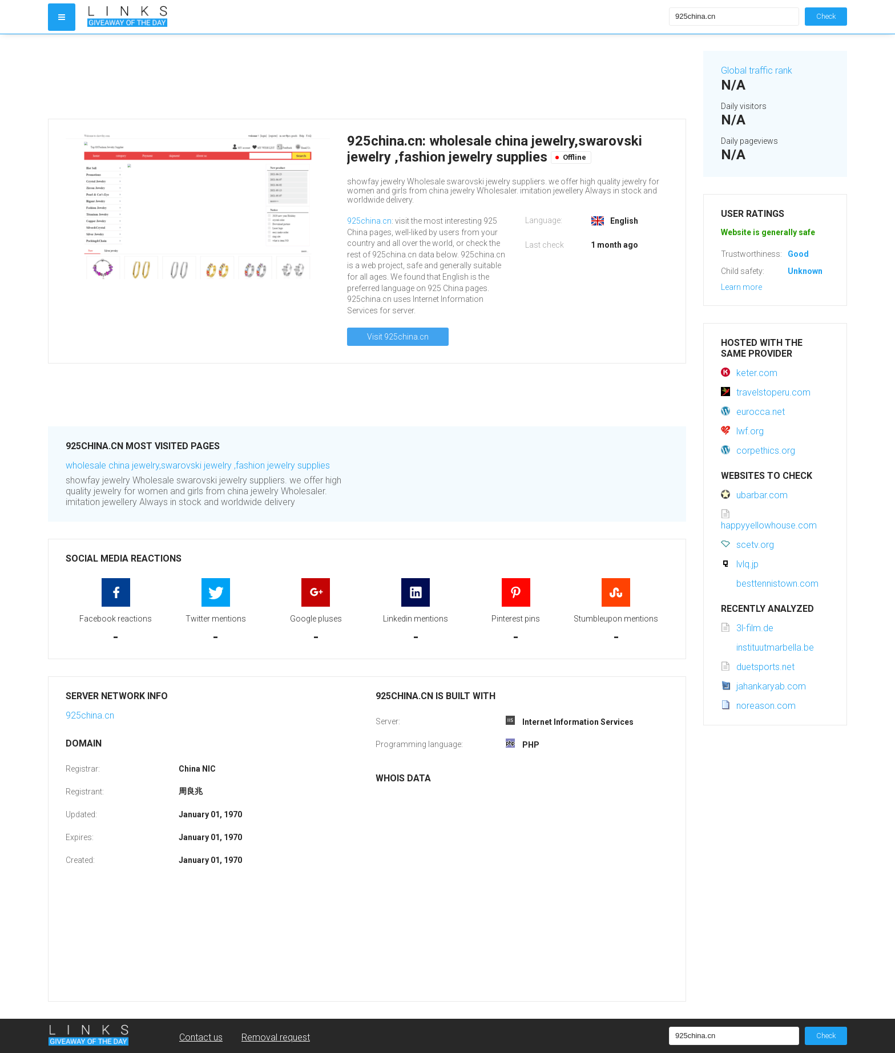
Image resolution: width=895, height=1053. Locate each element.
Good (798, 254)
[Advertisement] (367, 76)
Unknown (805, 271)
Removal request (275, 1037)
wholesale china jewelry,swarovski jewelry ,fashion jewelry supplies (198, 465)
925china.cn (369, 220)
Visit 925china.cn (398, 336)
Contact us (201, 1037)
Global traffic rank (756, 70)
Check (826, 16)
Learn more (741, 287)
